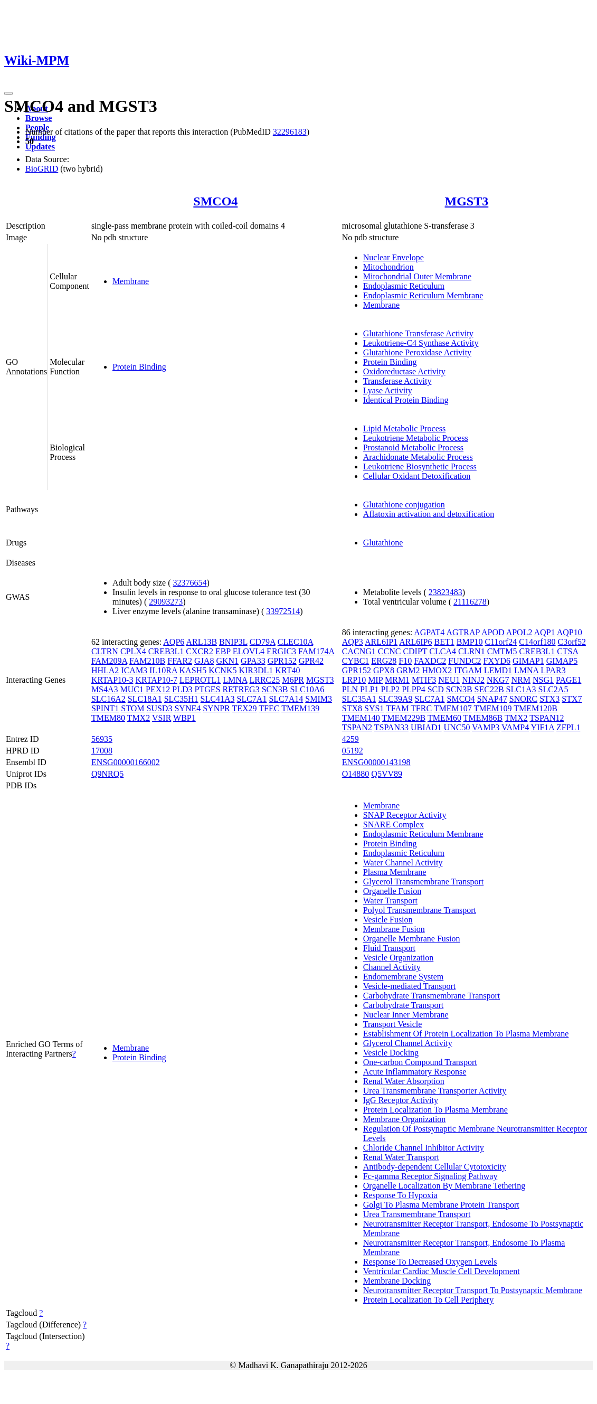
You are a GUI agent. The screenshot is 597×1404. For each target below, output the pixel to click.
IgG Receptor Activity (400, 1100)
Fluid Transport (389, 948)
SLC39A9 (395, 698)
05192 (352, 750)
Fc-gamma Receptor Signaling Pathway (430, 1176)
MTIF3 (424, 679)
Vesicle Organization (398, 957)
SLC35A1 (359, 698)
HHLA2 (105, 670)
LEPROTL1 (200, 679)
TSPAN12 (546, 717)
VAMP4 (515, 727)
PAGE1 (568, 679)
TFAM (397, 708)
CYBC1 (355, 660)
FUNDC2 (464, 660)
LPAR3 (553, 670)
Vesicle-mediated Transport (409, 986)
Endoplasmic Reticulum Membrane (423, 295)
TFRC (421, 708)
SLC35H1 (181, 698)
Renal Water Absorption (403, 1081)
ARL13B (201, 641)
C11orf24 (501, 641)
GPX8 (383, 670)
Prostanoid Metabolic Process (413, 447)
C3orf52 (572, 641)
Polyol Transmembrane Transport (419, 910)
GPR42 (311, 660)
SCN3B (275, 689)
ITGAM (467, 670)
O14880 (355, 773)
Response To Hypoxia (400, 1195)
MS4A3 (104, 689)
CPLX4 (133, 651)
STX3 (549, 698)
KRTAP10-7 (156, 679)
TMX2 (138, 717)
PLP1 (369, 689)
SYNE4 (187, 708)
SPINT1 (105, 708)
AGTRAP (462, 632)
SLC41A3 (218, 698)
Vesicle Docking (391, 1052)
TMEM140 (361, 717)
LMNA (235, 679)
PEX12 (158, 689)
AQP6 (173, 641)
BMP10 (470, 641)
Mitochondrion (388, 266)
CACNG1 (359, 651)
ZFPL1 (568, 727)
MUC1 (132, 689)
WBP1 (184, 717)
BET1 (444, 641)
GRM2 (408, 670)
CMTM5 (502, 651)
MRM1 (397, 679)
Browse (38, 118)
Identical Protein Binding (406, 399)
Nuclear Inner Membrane (406, 1014)
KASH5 (193, 670)
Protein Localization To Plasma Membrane (435, 1109)
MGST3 (467, 201)
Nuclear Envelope (393, 257)
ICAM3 (134, 670)
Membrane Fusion (394, 929)
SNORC (523, 698)
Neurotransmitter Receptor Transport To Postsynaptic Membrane (472, 1290)
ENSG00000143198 (376, 762)
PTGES (208, 689)
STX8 (352, 708)
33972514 (283, 611)
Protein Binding (139, 366)
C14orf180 (537, 641)
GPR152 (282, 660)
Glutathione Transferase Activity (418, 333)
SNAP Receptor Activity (405, 815)
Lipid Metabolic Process (404, 428)
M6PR (293, 679)
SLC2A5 (553, 689)
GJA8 (204, 660)
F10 (405, 660)
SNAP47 (492, 698)
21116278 (470, 601)
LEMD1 (498, 670)
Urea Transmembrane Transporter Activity (435, 1090)
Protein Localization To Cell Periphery (428, 1299)
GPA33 (253, 660)
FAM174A (316, 651)
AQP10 (569, 632)
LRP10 (354, 679)
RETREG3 (240, 689)
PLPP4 (413, 689)
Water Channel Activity (403, 862)
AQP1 (544, 632)
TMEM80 (108, 717)
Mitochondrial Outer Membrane (417, 276)
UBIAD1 (426, 727)
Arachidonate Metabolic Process (418, 457)
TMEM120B (535, 708)
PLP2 (390, 689)
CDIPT (415, 651)
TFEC (269, 708)
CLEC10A (296, 641)
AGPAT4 (429, 632)
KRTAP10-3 (112, 679)
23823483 (445, 592)
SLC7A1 (252, 698)
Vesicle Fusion (388, 919)
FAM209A (109, 660)
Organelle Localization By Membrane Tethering (444, 1185)
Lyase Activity (387, 390)
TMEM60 (444, 717)
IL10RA (163, 670)
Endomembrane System (403, 976)
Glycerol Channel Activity (407, 1043)
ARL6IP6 (415, 641)
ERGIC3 (281, 651)
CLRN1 (471, 651)
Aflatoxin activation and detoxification (428, 514)
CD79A (263, 641)
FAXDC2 (430, 660)
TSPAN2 (357, 727)
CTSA (567, 651)
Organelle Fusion (392, 891)
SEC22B (489, 689)
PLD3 (182, 689)
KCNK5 (222, 670)
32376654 (190, 582)
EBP (223, 651)
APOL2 (519, 632)
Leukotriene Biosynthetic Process (420, 466)
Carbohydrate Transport (403, 1005)
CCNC (389, 651)
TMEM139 (300, 708)
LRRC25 (264, 679)
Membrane (130, 281)
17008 (101, 750)
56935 (101, 738)
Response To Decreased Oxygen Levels (430, 1261)
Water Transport (390, 900)
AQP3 (352, 641)
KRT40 (287, 670)
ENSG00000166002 (125, 762)
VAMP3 (485, 727)
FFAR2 (179, 660)
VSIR (161, 717)
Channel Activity (392, 967)
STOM (132, 708)
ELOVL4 (248, 651)
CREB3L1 (166, 651)
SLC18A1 (145, 698)
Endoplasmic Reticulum (403, 285)
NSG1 (543, 679)
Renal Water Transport (401, 1157)
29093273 (166, 601)
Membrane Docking (397, 1280)
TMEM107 (453, 708)
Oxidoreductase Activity (404, 371)
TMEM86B (483, 717)
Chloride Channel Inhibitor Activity (423, 1147)
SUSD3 (160, 708)
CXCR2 (199, 651)
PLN (350, 689)
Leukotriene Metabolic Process (415, 438)
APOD (493, 632)
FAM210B (147, 660)
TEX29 (244, 708)
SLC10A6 (307, 689)
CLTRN (104, 651)
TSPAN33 (391, 727)
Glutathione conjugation (404, 504)
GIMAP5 (562, 660)
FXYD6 (497, 660)
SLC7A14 (286, 698)
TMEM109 (493, 708)
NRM (520, 679)
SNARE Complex (393, 824)
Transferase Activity (397, 380)
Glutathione (383, 542)
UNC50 (457, 727)
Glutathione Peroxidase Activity (417, 352)
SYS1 (374, 708)
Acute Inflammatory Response (415, 1071)
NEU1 (449, 679)
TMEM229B (404, 717)
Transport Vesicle (392, 1024)
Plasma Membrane (395, 872)
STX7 (572, 698)
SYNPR (216, 708)
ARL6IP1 (381, 641)
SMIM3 (318, 698)
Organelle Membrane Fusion (411, 938)
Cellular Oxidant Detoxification (417, 476)
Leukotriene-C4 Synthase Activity (421, 342)
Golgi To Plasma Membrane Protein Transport (441, 1204)
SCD (436, 689)
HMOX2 (437, 670)
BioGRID (41, 168)
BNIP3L (233, 641)
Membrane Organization (404, 1119)
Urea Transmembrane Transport (417, 1214)
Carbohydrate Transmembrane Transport (431, 995)
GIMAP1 (528, 660)
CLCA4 (442, 651)
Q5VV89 (386, 773)
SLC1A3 (521, 689)
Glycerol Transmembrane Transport (423, 881)
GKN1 (227, 660)
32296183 (290, 131)
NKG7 (498, 679)
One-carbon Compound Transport (420, 1062)
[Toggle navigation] (8, 93)
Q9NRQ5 (107, 773)
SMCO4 (215, 201)
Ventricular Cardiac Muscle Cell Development (441, 1271)
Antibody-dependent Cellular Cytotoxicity (434, 1166)
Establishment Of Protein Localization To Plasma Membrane (466, 1033)
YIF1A (542, 727)
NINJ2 (473, 679)
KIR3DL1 (256, 670)
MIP (375, 679)
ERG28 (383, 660)
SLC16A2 (108, 698)
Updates (40, 146)
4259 (350, 738)
